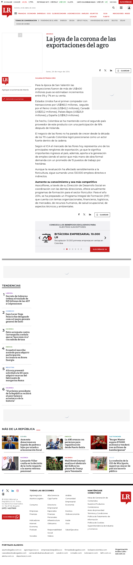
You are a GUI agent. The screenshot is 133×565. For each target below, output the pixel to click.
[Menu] (16, 13)
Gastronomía (115, 436)
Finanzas (33, 514)
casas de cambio (23, 24)
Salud (111, 457)
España (23, 436)
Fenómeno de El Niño (49, 20)
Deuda (71, 20)
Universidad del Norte (99, 20)
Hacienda (10, 329)
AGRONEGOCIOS (73, 13)
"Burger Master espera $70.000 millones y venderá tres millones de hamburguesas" (119, 444)
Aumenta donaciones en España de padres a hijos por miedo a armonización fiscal (31, 444)
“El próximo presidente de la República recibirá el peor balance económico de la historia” (18, 396)
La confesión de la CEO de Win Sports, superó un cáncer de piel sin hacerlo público (119, 466)
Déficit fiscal (82, 20)
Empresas (34, 511)
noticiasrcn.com (91, 553)
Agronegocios (36, 495)
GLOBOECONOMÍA (59, 13)
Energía (63, 20)
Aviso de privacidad (96, 510)
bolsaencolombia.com (97, 550)
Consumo (34, 505)
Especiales (52, 511)
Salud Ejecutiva (71, 530)
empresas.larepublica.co (51, 550)
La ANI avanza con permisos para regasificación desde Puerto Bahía (75, 443)
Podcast (33, 530)
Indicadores (35, 520)
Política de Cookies (96, 523)
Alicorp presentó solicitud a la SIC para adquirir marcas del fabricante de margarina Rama (17, 375)
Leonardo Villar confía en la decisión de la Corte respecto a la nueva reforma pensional (31, 466)
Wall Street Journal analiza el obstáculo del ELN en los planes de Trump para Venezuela (75, 466)
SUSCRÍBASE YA (100, 249)
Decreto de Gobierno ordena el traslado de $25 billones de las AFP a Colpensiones (18, 300)
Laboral (9, 293)
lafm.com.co (105, 553)
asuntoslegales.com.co (11, 550)
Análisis (68, 495)
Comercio (10, 311)
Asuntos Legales (36, 498)
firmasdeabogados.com (75, 550)
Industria (10, 367)
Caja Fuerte (52, 498)
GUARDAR (123, 71)
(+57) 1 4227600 (9, 508)
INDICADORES (118, 13)
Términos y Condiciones (98, 513)
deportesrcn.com (23, 556)
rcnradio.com (76, 553)
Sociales (33, 536)
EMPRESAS (41, 13)
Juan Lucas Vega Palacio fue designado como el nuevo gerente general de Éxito (18, 318)
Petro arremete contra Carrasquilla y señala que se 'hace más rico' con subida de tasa (18, 336)
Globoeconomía (72, 514)
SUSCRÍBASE (126, 2)
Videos (50, 536)
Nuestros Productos (96, 504)
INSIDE (127, 13)
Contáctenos (93, 507)
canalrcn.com (62, 553)
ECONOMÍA (31, 13)
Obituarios (52, 523)
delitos (115, 20)
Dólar (122, 20)
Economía (69, 505)
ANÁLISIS (85, 13)
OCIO (49, 13)
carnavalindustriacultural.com (41, 553)
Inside (67, 520)
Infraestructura (54, 520)
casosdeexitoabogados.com (14, 553)
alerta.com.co (8, 556)
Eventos (68, 511)
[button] (38, 238)
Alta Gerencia (53, 495)
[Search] (113, 7)
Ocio (67, 523)
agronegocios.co (31, 550)
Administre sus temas (13, 99)
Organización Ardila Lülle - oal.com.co (121, 551)
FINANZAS (22, 13)
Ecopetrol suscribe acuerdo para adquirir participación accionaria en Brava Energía (17, 355)
